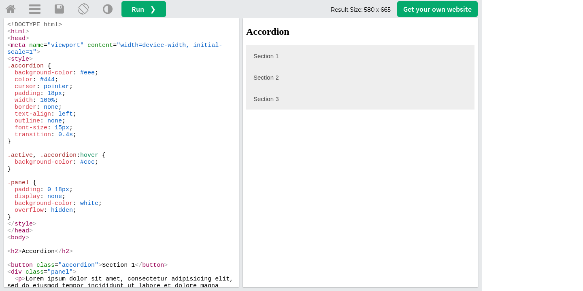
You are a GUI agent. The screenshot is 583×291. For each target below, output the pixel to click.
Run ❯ (144, 9)
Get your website (437, 9)
